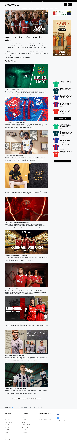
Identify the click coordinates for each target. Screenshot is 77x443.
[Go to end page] (40, 399)
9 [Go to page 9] (33, 398)
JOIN (65, 4)
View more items (62, 118)
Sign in (69, 4)
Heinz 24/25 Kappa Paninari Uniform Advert (16, 255)
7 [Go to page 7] (29, 398)
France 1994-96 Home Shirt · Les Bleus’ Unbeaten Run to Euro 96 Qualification (66, 96)
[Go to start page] (13, 399)
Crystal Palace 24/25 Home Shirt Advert (15, 122)
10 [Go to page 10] (35, 398)
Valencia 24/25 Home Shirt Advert (14, 155)
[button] (26, 429)
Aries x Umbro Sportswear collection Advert (17, 222)
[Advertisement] (62, 67)
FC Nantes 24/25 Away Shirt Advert (14, 189)
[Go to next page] (38, 399)
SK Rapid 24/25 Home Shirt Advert (14, 89)
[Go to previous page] (15, 399)
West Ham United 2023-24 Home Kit (20, 57)
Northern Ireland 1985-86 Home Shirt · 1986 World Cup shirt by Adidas (65, 83)
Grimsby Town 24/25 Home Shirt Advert (15, 388)
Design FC (42, 1)
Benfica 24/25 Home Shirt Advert (13, 288)
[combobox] (71, 9)
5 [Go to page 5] (25, 398)
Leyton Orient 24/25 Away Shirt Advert (15, 355)
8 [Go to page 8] (31, 398)
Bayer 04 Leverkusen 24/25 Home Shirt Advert (17, 322)
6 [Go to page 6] (27, 398)
